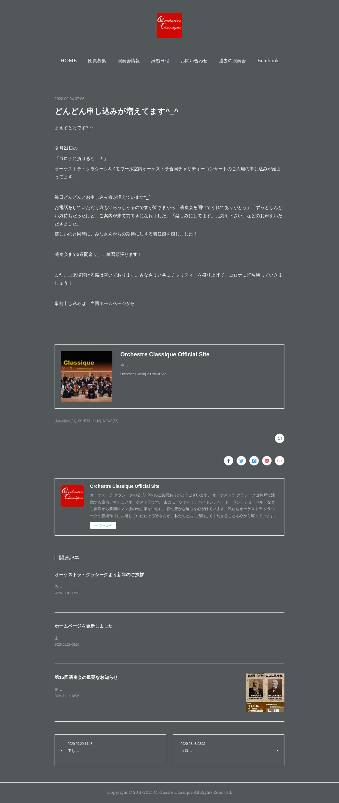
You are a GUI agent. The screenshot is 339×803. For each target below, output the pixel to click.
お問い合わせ (194, 60)
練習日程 (160, 60)
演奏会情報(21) (65, 421)
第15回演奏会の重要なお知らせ (86, 678)
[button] (68, 60)
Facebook (268, 60)
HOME (68, 60)
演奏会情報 (128, 60)
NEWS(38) (110, 421)
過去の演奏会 (232, 60)
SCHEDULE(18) (89, 421)
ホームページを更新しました (84, 626)
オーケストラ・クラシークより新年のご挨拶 (99, 574)
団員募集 (97, 60)
